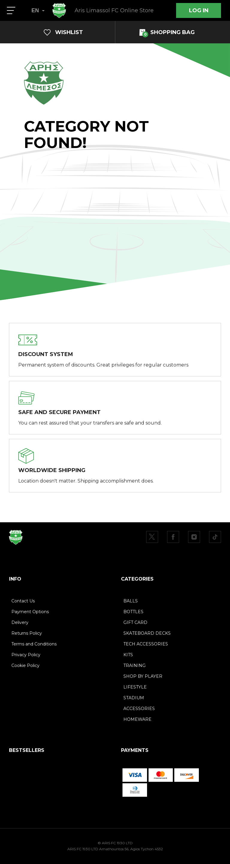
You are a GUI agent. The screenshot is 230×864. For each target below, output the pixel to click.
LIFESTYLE (135, 687)
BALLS (130, 601)
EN (38, 10)
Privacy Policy (25, 654)
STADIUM (133, 697)
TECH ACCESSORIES (145, 644)
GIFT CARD (135, 622)
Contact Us (23, 601)
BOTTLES (133, 611)
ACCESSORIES (139, 708)
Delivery (19, 622)
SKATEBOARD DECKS (147, 633)
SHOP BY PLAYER (142, 676)
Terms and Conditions (34, 644)
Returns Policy (26, 633)
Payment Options (30, 611)
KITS (128, 654)
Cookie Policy (25, 665)
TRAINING (134, 665)
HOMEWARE (137, 719)
